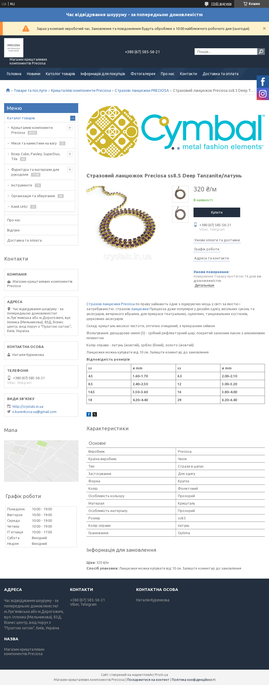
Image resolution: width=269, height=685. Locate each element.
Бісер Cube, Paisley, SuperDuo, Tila (35, 156)
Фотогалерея (143, 74)
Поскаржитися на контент (148, 679)
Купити (217, 212)
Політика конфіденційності (193, 679)
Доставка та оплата (221, 74)
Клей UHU (19, 206)
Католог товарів (60, 74)
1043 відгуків (221, 3)
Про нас (168, 74)
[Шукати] (261, 51)
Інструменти (21, 185)
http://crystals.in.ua (28, 406)
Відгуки (13, 230)
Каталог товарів (21, 118)
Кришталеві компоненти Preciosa (81, 90)
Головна (14, 74)
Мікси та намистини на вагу (34, 143)
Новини (33, 74)
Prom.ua (161, 674)
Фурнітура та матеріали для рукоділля (35, 172)
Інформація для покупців (103, 74)
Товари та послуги (30, 90)
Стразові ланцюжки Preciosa (110, 304)
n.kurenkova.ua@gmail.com (34, 412)
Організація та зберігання (33, 196)
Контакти (188, 74)
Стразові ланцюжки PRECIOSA (142, 90)
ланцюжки (140, 309)
